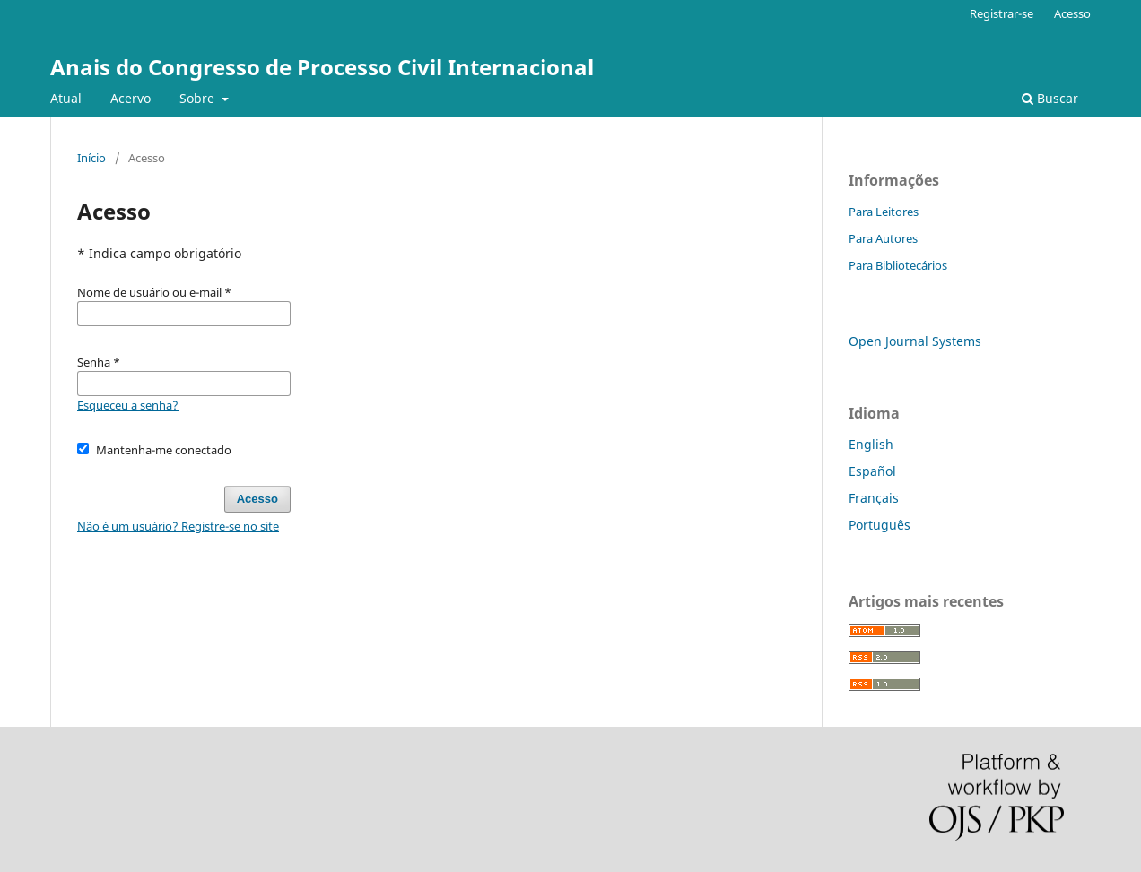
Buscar (1050, 98)
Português (879, 524)
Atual (66, 98)
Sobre (198, 98)
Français (874, 497)
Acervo (130, 98)
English (871, 444)
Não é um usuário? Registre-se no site (178, 526)
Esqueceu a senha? (128, 405)
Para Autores (883, 238)
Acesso (1072, 13)
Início (91, 158)
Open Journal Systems (915, 341)
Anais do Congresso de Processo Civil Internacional (322, 67)
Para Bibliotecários (898, 265)
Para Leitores (884, 211)
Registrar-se (1001, 13)
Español (872, 470)
